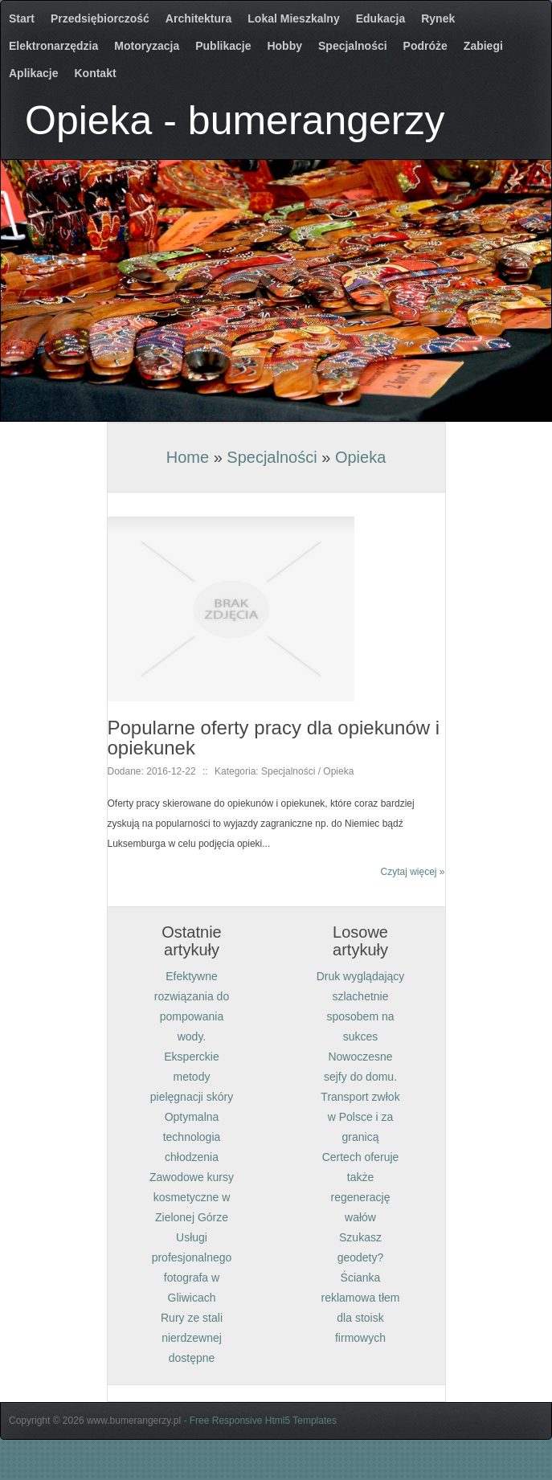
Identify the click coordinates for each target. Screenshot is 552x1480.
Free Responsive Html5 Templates (263, 1420)
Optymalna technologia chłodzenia (192, 1136)
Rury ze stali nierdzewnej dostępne (192, 1337)
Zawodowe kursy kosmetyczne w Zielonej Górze (191, 1197)
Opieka (360, 457)
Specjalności (272, 457)
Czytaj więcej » (412, 871)
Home (187, 457)
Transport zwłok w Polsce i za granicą (360, 1116)
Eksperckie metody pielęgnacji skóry (192, 1076)
